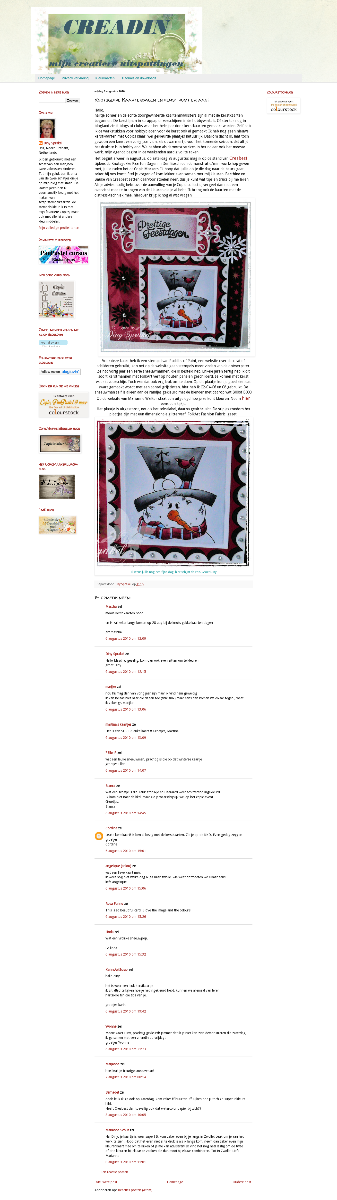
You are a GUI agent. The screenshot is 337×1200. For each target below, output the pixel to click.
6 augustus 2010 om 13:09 (125, 738)
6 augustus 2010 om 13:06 (125, 709)
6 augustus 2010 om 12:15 (125, 672)
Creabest (238, 158)
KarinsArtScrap (116, 970)
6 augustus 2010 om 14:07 (125, 770)
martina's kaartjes (118, 724)
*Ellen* (110, 753)
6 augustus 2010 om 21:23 (125, 1049)
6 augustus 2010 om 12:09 (125, 638)
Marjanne (112, 1064)
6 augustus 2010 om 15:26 (125, 917)
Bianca (110, 786)
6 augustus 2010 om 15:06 (125, 888)
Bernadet (112, 1092)
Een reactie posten (114, 1172)
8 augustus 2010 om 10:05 (125, 1115)
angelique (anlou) (118, 866)
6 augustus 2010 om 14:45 (125, 813)
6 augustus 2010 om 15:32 (125, 954)
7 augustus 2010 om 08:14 (125, 1077)
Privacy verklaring (75, 78)
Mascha (111, 607)
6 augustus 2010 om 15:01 (125, 851)
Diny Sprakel (114, 654)
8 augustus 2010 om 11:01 (125, 1162)
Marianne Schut (117, 1130)
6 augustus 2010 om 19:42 (125, 1011)
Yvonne (110, 1026)
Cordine (111, 828)
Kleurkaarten (104, 78)
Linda (109, 932)
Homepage (46, 78)
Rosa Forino (114, 904)
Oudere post (242, 1182)
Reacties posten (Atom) (135, 1190)
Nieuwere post (106, 1182)
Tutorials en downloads (138, 78)
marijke (110, 687)
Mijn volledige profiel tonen (59, 228)
